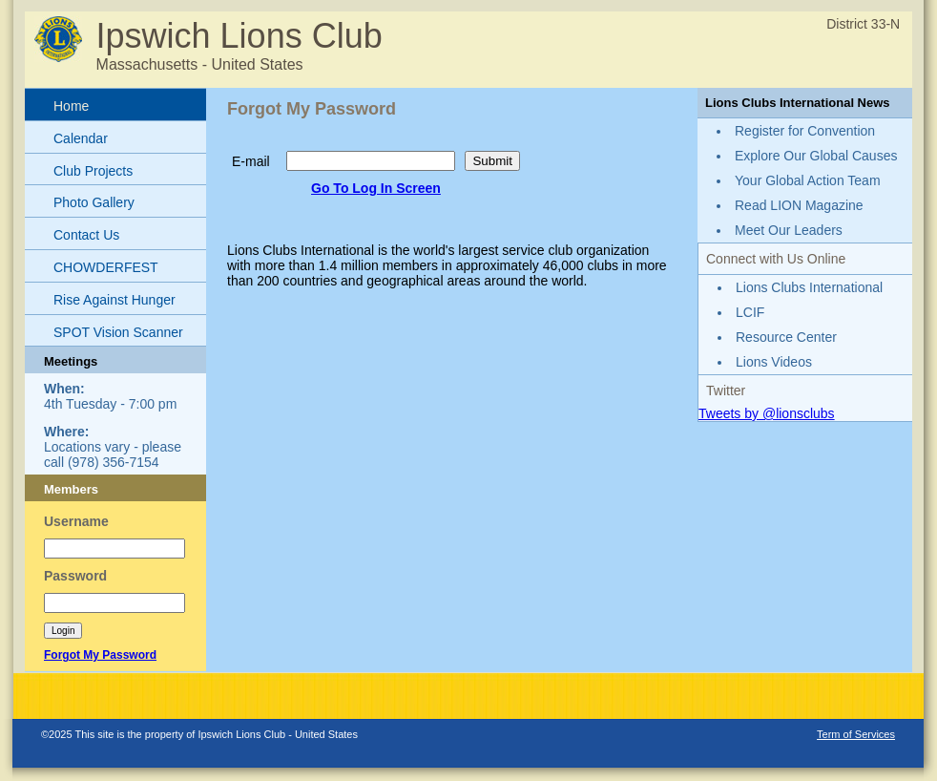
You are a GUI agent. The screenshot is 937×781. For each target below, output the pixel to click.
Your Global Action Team (808, 180)
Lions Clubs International (809, 287)
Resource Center (786, 337)
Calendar (80, 138)
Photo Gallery (94, 202)
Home (71, 106)
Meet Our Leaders (789, 230)
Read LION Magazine (799, 205)
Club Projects (93, 171)
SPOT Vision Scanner (118, 332)
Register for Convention (805, 130)
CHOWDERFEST (105, 267)
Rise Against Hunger (114, 299)
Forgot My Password (100, 655)
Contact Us (86, 235)
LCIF (750, 312)
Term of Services (856, 734)
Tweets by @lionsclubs (766, 413)
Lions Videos (774, 361)
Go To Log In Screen (376, 188)
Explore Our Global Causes (816, 155)
